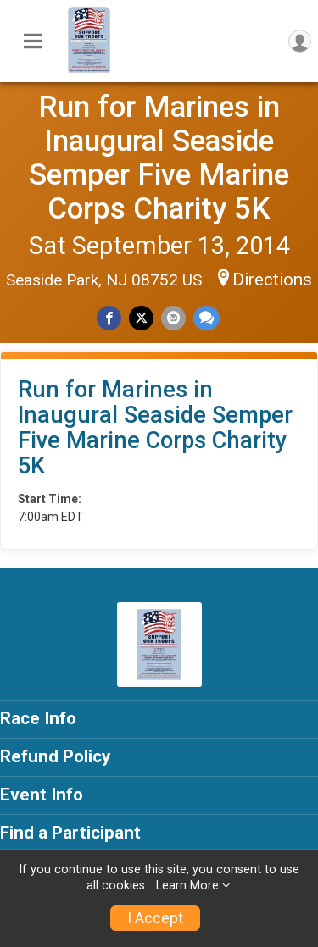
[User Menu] (299, 41)
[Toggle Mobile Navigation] (33, 41)
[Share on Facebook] (109, 318)
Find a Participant (70, 832)
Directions (272, 279)
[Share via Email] (173, 318)
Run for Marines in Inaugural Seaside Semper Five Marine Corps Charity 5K (159, 157)
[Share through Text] (206, 318)
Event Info (41, 794)
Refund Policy (55, 756)
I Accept (155, 918)
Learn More (187, 885)
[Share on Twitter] (141, 318)
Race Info (38, 718)
